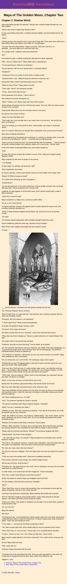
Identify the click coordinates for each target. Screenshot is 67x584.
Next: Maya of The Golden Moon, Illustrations (21, 564)
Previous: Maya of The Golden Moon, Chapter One (23, 563)
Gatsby (17, 572)
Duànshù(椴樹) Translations (33, 4)
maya (11, 559)
